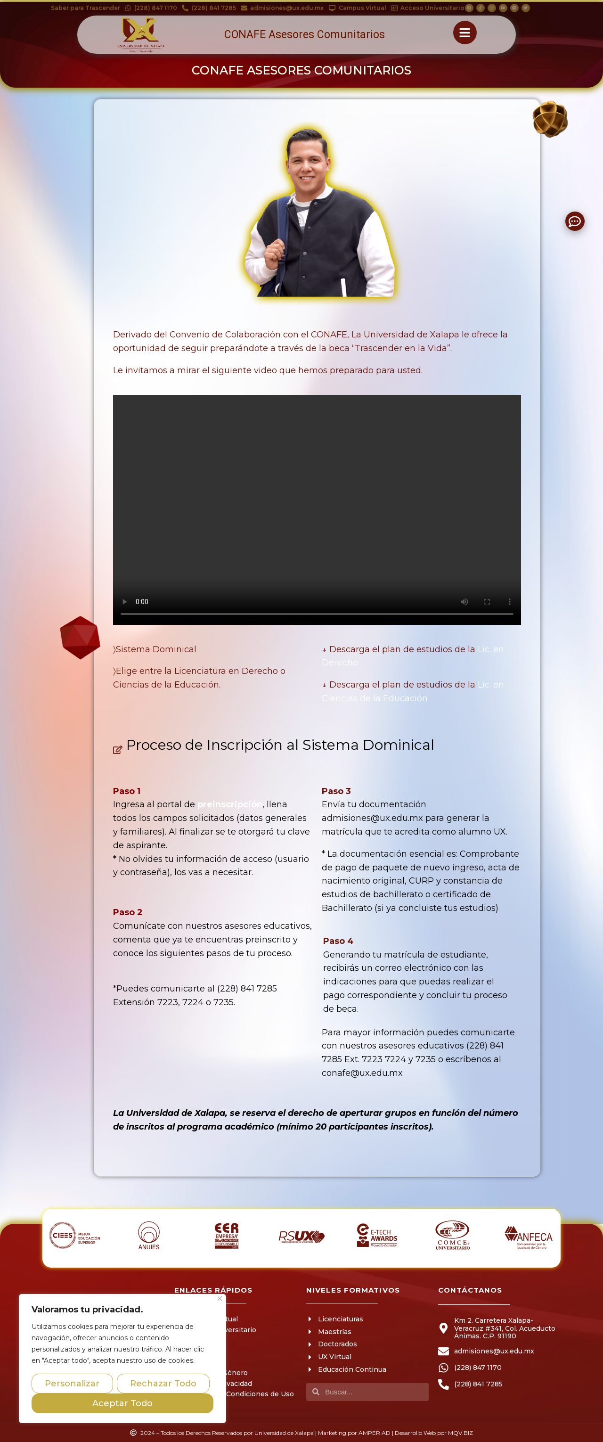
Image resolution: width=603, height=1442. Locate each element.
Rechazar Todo (163, 1383)
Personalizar (72, 1383)
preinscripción (229, 804)
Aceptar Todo (122, 1403)
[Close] (220, 1298)
